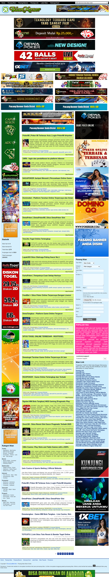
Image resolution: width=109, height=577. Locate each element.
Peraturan (50, 560)
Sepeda (5, 491)
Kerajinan (10, 453)
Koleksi (12, 454)
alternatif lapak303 (67, 269)
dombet (48, 210)
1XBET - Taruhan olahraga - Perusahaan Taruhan (91, 394)
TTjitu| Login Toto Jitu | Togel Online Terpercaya (91, 416)
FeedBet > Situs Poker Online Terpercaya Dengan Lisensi (47, 295)
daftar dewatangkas (60, 528)
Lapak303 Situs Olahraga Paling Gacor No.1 (41, 257)
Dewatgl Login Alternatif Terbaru (86, 433)
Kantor (12, 495)
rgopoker (64, 393)
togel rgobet (42, 417)
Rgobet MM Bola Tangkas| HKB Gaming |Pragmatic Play (46, 401)
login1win (55, 170)
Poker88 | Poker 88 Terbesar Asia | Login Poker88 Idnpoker (47, 135)
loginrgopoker (26, 395)
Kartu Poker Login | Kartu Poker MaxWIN (89, 419)
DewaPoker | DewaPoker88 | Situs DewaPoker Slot (44, 218)
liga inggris (44, 190)
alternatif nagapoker (44, 191)
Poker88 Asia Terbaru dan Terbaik (86, 413)
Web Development (10, 475)
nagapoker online (55, 191)
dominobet (42, 210)
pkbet (50, 152)
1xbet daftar (54, 190)
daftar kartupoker (27, 289)
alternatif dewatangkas (60, 328)
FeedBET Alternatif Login (84, 410)
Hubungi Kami (54, 3)
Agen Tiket (6, 502)
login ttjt (43, 250)
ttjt (39, 250)
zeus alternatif (52, 439)
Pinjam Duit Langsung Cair (84, 400)
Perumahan (6, 496)
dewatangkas (38, 328)
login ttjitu (50, 549)
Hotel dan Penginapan (9, 503)
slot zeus (41, 439)
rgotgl (41, 351)
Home (2, 560)
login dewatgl (37, 370)
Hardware (12, 482)
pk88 (42, 152)
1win (43, 170)
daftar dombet (62, 210)
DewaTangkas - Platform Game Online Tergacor (43, 314)
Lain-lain (5, 489)
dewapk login (57, 231)
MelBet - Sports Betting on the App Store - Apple (91, 395)
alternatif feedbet (64, 307)
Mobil (10, 489)
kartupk (55, 287)
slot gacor (64, 370)
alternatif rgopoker (36, 395)
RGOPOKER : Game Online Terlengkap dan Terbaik (44, 377)
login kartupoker (67, 287)
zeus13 (37, 439)
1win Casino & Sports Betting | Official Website (42, 468)
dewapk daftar (66, 231)
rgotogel (37, 351)
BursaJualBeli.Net (12, 563)
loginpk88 (55, 152)
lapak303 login (57, 269)
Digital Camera (7, 467)
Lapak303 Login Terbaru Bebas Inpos (88, 381)
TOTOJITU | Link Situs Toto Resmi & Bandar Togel (92, 406)
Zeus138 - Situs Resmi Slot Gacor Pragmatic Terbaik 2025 (47, 424)
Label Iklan (44, 3)
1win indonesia (62, 170)
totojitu (36, 250)
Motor (14, 489)
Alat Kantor (13, 450)
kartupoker (45, 287)
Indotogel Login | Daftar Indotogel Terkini (89, 444)
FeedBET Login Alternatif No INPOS (87, 391)
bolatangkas (31, 330)
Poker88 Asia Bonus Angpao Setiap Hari (88, 446)
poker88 (46, 152)
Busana (5, 453)
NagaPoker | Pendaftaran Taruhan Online (89, 386)
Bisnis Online (6, 460)
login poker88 (50, 494)
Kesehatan (6, 454)
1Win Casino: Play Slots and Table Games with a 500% (46, 447)
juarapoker (38, 369)
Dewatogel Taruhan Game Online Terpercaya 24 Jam (45, 357)
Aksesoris (5, 482)
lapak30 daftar (49, 269)
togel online (40, 549)
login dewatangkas (48, 328)
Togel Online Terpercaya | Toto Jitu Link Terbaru (91, 424)
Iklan (12, 475)
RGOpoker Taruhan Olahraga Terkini (87, 403)
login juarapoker (67, 369)
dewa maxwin (57, 370)
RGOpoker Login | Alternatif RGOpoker (88, 425)
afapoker (37, 416)
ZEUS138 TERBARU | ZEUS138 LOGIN (88, 438)
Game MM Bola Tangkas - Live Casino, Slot (89, 411)
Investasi (13, 460)
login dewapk (56, 509)
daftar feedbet (56, 307)
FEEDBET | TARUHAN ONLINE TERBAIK (89, 389)
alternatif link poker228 (55, 393)
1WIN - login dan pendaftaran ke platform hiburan (43, 159)
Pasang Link (34, 3)
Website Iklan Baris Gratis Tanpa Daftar (88, 431)
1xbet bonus (68, 190)
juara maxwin (58, 369)
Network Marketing (8, 462)
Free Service (6, 475)
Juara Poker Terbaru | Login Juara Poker (89, 427)
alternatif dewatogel (47, 370)
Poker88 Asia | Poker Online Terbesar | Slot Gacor (91, 417)
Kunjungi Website (43, 150)
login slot (48, 462)
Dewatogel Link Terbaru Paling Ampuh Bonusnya (91, 414)
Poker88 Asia (80, 372)
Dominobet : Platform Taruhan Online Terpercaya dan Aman (48, 198)
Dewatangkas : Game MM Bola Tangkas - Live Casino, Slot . (47, 514)
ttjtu (35, 549)
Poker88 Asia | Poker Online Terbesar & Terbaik (91, 388)
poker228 (37, 393)
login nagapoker (34, 191)
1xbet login (61, 190)
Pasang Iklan (8, 560)
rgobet (62, 416)
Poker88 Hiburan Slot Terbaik (85, 378)
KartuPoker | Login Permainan (85, 383)
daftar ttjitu (57, 549)
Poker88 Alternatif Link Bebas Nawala (88, 377)
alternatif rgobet (27, 417)
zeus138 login (61, 439)
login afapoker (44, 416)
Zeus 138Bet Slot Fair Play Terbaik (87, 408)
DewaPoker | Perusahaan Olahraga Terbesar (90, 384)
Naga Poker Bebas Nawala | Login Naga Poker (90, 422)
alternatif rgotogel (48, 351)
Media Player (13, 469)
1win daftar (55, 478)
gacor (46, 439)
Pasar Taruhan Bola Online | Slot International (90, 439)
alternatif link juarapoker (47, 369)
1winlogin (61, 478)
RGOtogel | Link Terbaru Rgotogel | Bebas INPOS (91, 428)
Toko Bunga (9, 456)
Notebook (5, 483)
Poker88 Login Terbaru (83, 374)
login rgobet (68, 416)
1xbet (48, 190)
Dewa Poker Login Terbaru (84, 397)
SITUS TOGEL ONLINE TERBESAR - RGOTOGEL (43, 336)
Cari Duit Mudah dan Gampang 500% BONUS (90, 442)
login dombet (54, 210)
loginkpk (60, 287)
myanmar (48, 250)
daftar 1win (49, 170)
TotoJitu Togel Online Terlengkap (36, 239)
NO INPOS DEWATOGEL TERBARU (87, 436)
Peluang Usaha (7, 463)
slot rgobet (35, 417)
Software (11, 485)
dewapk (44, 231)
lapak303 (41, 269)
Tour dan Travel (7, 505)
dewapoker (50, 231)
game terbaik (45, 395)
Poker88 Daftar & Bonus (83, 375)
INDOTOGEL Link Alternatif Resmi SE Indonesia (91, 405)
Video (13, 470)
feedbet (41, 307)
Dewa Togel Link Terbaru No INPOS (87, 435)
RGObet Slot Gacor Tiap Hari (85, 402)
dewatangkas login (49, 528)
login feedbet (47, 307)
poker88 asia (58, 494)
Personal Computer (8, 484)
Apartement (6, 495)
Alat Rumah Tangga (8, 451)
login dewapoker (65, 509)
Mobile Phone (7, 470)
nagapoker (26, 191)
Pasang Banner (23, 3)
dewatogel (26, 370)
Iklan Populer (42, 560)
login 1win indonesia (56, 462)
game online (68, 152)
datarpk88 (61, 152)
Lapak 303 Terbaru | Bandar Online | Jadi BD (90, 421)
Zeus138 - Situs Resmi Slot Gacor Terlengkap (90, 430)
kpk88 (50, 287)
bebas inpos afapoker (54, 416)
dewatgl (31, 370)
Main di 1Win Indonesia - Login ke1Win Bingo (90, 441)
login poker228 (45, 393)
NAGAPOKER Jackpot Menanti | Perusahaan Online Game (47, 178)
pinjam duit (67, 478)
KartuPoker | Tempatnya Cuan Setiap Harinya (42, 276)
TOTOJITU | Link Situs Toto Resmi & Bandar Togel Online (46, 534)
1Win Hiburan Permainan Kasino (86, 380)
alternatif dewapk (27, 232)
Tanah (8, 498)
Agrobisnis (6, 450)
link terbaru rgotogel (59, 351)
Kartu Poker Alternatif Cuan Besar (87, 399)
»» (72, 554)
